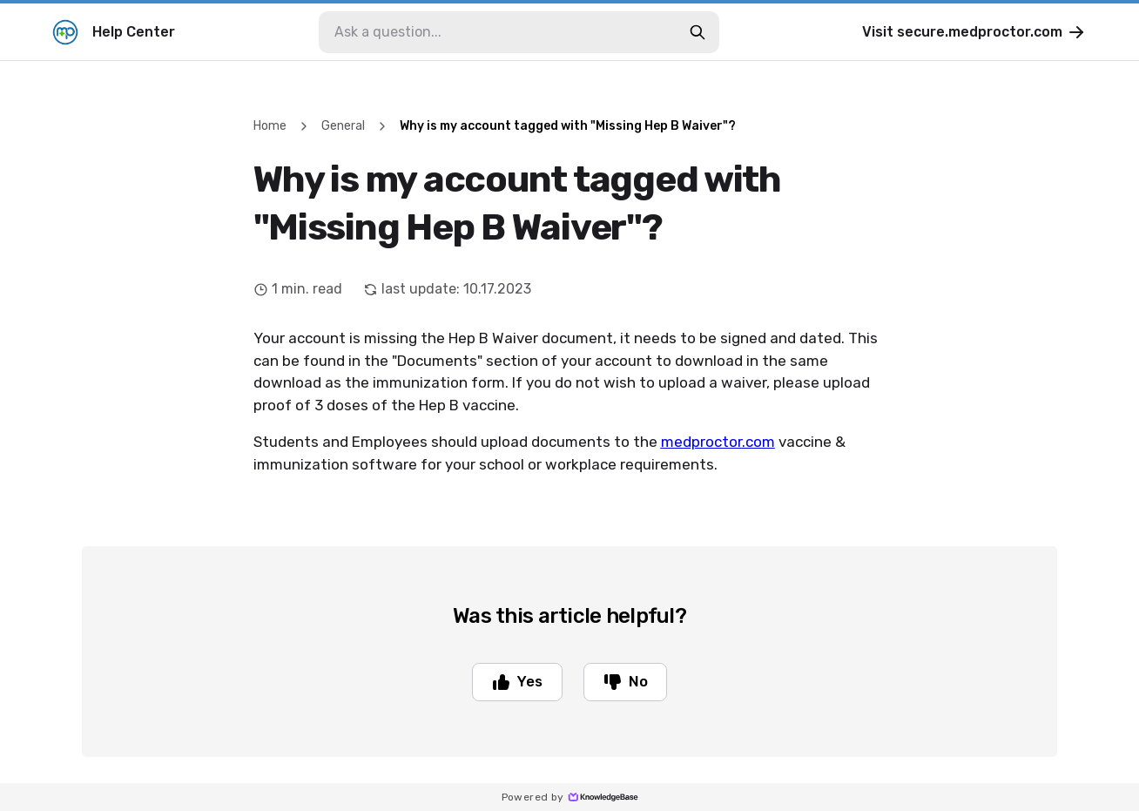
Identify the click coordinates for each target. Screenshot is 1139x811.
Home (269, 125)
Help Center (113, 32)
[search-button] (697, 32)
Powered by (570, 797)
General (343, 125)
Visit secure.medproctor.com (974, 32)
